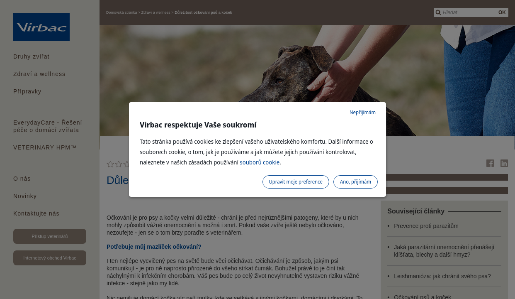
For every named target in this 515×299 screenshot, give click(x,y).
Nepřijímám (363, 112)
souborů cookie (259, 162)
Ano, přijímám (355, 181)
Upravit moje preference (296, 181)
